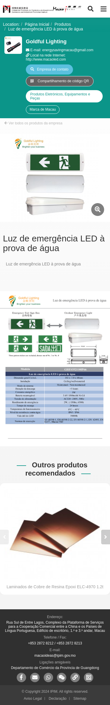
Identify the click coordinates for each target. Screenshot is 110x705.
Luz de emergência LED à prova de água (45, 29)
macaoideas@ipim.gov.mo (55, 655)
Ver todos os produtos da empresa (33, 123)
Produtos (63, 24)
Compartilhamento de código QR (60, 81)
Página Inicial (37, 24)
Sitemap (79, 699)
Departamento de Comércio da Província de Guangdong (55, 668)
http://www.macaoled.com (46, 59)
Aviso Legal (33, 699)
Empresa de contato (49, 69)
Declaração (58, 699)
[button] (105, 537)
